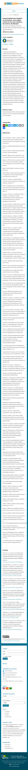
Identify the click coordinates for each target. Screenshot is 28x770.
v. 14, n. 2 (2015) (9, 15)
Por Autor (7, 713)
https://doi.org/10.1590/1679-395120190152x (12, 587)
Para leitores (7, 745)
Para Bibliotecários (9, 748)
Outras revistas (8, 717)
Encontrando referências (10, 675)
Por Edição (7, 711)
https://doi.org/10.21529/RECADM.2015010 (14, 34)
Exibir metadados (8, 671)
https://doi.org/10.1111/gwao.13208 (10, 618)
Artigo (9, 41)
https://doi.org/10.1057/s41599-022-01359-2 (12, 576)
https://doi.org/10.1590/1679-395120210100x (12, 562)
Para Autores (7, 746)
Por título (7, 715)
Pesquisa (14, 697)
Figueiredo (16, 15)
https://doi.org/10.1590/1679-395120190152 (12, 629)
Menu (14, 11)
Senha (4, 654)
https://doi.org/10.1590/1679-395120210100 (12, 599)
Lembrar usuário (7, 656)
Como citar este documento (11, 673)
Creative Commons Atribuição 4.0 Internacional (14, 640)
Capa (4, 15)
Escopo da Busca (14, 702)
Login (4, 651)
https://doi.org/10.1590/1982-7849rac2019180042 (14, 609)
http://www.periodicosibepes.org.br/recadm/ (14, 763)
